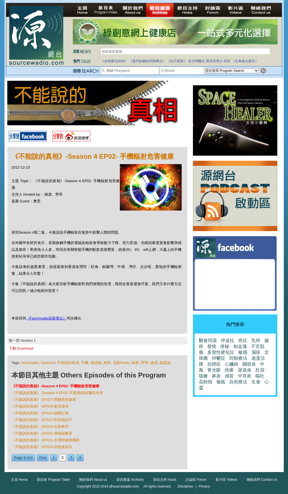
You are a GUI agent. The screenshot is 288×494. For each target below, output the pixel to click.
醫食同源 (208, 340)
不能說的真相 (68, 363)
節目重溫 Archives (130, 480)
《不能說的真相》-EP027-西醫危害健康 (44, 399)
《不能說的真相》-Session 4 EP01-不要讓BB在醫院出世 (58, 393)
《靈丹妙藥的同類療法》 (147, 61)
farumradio (30, 363)
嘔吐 (259, 376)
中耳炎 (244, 376)
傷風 (220, 381)
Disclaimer (185, 486)
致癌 (107, 363)
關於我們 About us (93, 480)
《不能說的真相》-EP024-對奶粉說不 (42, 420)
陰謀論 (165, 363)
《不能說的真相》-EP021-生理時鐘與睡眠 (46, 440)
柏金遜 (240, 346)
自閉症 (214, 364)
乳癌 (255, 340)
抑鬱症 (218, 358)
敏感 (242, 352)
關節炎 (249, 364)
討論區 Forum (196, 480)
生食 (255, 381)
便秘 (224, 346)
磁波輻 (96, 363)
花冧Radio (121, 363)
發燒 (211, 346)
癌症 (227, 61)
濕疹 (255, 352)
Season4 (48, 363)
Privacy (204, 486)
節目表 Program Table (53, 480)
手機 (84, 363)
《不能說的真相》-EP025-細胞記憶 (40, 413)
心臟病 (231, 364)
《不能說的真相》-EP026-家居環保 (40, 406)
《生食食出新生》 (244, 61)
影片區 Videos (226, 480)
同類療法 (238, 358)
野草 (144, 363)
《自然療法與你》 (114, 61)
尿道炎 (244, 370)
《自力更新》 (177, 61)
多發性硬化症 (220, 352)
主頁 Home (19, 480)
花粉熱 (205, 381)
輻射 (135, 363)
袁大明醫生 (196, 61)
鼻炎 (216, 376)
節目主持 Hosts (164, 480)
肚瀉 (259, 370)
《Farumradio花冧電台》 (46, 318)
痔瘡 (229, 370)
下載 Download (21, 348)
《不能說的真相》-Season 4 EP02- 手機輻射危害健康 (56, 386)
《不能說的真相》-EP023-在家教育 (40, 426)
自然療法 (238, 381)
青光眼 (214, 370)
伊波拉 (227, 340)
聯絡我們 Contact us (262, 480)
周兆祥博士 (214, 61)
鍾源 (154, 363)
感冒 (229, 376)
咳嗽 (203, 376)
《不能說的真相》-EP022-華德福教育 (42, 433)
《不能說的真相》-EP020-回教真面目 (42, 447)
